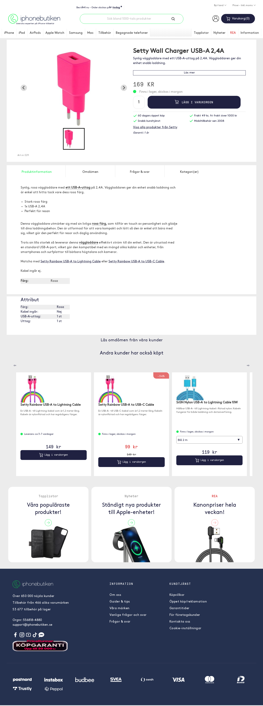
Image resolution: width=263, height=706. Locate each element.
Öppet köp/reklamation (188, 601)
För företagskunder (184, 615)
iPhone (9, 33)
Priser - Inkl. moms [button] (243, 5)
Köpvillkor (177, 595)
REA (233, 33)
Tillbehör (104, 33)
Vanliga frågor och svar (128, 615)
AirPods (35, 33)
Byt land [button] (219, 5)
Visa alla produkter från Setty (155, 127)
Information (250, 33)
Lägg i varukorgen (194, 102)
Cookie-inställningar (185, 628)
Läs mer (189, 72)
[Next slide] (124, 88)
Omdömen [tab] (90, 172)
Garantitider (179, 608)
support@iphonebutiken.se (32, 624)
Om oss (115, 595)
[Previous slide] (24, 88)
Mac (90, 33)
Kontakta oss (179, 621)
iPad (22, 33)
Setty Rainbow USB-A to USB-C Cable (136, 261)
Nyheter (219, 33)
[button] (74, 139)
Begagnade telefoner (132, 33)
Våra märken (119, 608)
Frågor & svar (120, 621)
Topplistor (201, 33)
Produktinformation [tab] (37, 172)
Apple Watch (54, 33)
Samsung (76, 33)
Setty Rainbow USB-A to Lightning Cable (70, 261)
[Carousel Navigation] (12, 364)
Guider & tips (119, 601)
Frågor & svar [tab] (140, 172)
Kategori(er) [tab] (189, 172)
